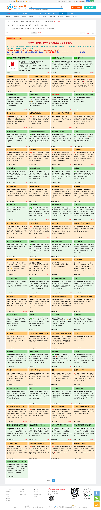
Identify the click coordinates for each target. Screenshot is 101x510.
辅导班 (76, 131)
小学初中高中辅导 (12, 278)
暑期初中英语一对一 (13, 259)
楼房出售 (44, 9)
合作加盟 (8, 500)
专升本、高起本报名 (13, 315)
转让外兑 (47, 13)
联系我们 (8, 494)
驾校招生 (32, 388)
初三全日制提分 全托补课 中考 (15, 406)
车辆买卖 (55, 13)
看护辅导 (31, 25)
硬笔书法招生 (11, 168)
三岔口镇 (45, 28)
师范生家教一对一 (79, 186)
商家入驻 (22, 491)
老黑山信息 (16, 16)
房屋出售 (80, 58)
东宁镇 (18, 28)
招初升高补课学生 (35, 186)
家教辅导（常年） (35, 351)
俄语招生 (76, 168)
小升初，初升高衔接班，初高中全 (83, 406)
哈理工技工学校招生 (35, 113)
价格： (8, 32)
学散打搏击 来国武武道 (80, 76)
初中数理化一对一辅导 (58, 259)
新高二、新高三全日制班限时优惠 (16, 425)
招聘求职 (24, 13)
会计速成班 (55, 351)
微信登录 (92, 1)
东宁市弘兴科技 (18, 38)
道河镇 (40, 28)
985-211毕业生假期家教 (14, 241)
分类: (7, 21)
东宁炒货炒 (33, 296)
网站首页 (9, 13)
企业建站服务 (23, 494)
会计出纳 (37, 25)
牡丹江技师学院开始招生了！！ (38, 76)
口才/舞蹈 (24, 25)
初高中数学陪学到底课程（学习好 (39, 333)
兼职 (47, 9)
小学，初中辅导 (78, 241)
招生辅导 (63, 13)
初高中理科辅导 (34, 223)
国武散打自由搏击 (60, 58)
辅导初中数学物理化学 (13, 223)
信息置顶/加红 (37, 494)
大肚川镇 (34, 28)
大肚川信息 (38, 16)
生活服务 (40, 13)
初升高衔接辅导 (11, 186)
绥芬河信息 (60, 16)
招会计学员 (55, 223)
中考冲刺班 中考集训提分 (37, 443)
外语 (42, 25)
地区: (7, 28)
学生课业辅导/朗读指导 (58, 278)
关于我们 (8, 491)
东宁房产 (16, 13)
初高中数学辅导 (56, 186)
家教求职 (32, 315)
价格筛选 (34, 32)
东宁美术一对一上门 (13, 388)
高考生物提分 (56, 94)
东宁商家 (70, 13)
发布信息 (58, 21)
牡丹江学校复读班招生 (58, 406)
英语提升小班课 (11, 149)
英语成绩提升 (33, 149)
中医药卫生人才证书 (13, 443)
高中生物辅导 (78, 149)
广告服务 (8, 496)
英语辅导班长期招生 (80, 443)
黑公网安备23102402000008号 (80, 506)
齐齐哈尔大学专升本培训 (59, 296)
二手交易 (32, 13)
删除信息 (36, 496)
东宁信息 (24, 16)
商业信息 (38, 21)
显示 (83, 33)
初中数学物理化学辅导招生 (37, 131)
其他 (46, 25)
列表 (93, 33)
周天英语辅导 (78, 259)
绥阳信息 (31, 16)
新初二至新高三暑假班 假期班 (82, 425)
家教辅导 (32, 278)
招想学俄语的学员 (35, 168)
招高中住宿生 (11, 204)
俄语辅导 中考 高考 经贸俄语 (82, 223)
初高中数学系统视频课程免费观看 (61, 333)
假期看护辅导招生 (57, 241)
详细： (8, 25)
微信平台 (76, 1)
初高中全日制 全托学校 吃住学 (60, 425)
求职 (53, 168)
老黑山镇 (23, 28)
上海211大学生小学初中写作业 (60, 113)
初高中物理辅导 (11, 131)
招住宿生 (76, 333)
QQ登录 (87, 1)
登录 (83, 1)
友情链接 (8, 498)
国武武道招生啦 (11, 94)
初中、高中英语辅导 (35, 259)
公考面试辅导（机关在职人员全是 (83, 94)
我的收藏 (63, 1)
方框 (88, 33)
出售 (40, 9)
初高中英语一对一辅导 (58, 131)
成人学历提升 (56, 315)
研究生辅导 (55, 388)
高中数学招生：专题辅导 (59, 76)
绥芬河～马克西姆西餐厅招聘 (21, 58)
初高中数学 (33, 241)
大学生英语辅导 (78, 388)
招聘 (38, 9)
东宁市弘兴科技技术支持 (63, 506)
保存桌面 (58, 1)
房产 (17, 21)
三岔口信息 (52, 16)
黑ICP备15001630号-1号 (42, 506)
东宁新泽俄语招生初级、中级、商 (16, 461)
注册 (80, 1)
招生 (53, 443)
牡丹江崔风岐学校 (35, 370)
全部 (13, 21)
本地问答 (68, 16)
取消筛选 (40, 32)
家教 (75, 113)
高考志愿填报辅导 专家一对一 (38, 425)
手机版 (69, 1)
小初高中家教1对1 (12, 76)
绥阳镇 (29, 28)
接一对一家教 (11, 113)
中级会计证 (77, 315)
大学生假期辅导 (56, 204)
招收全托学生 (11, 296)
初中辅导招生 (11, 351)
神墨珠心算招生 (34, 94)
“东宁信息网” (24, 506)
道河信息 (45, 16)
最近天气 (75, 16)
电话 (36, 9)
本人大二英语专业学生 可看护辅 (83, 296)
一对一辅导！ (33, 204)
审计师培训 (10, 333)
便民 (33, 21)
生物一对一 (55, 149)
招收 (75, 278)
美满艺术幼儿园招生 (80, 370)
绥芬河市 (51, 28)
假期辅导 (32, 406)
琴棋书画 (18, 25)
